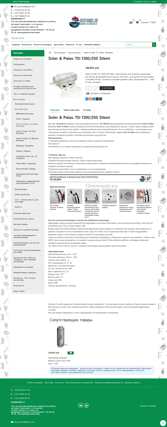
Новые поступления (22, 59)
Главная (16, 44)
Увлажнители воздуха (25, 104)
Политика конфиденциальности (108, 382)
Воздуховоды (21, 189)
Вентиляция (59, 52)
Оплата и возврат (43, 44)
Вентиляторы (74, 52)
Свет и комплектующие (24, 94)
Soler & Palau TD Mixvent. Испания (27, 139)
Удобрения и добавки (23, 267)
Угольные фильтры (22, 213)
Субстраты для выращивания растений (26, 251)
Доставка (59, 44)
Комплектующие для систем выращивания (26, 243)
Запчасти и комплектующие (26, 229)
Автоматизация (20, 224)
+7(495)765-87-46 (22, 10)
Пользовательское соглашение (79, 382)
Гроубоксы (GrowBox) (22, 70)
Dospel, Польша (23, 151)
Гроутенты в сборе (22, 81)
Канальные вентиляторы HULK (27, 175)
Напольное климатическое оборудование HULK (28, 182)
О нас (79, 44)
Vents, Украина (23, 119)
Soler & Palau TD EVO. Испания (26, 132)
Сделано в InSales (148, 406)
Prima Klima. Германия (26, 163)
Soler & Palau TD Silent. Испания (98, 52)
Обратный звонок (17, 38)
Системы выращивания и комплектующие (24, 236)
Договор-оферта (132, 382)
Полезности (18, 285)
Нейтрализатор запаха (23, 218)
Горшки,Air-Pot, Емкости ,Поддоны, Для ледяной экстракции (24, 259)
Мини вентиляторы (24, 113)
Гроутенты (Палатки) (22, 75)
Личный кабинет (92, 44)
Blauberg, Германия (24, 145)
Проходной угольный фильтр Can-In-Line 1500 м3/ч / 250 (59, 361)
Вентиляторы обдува (25, 168)
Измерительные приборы (24, 272)
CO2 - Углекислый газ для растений (27, 200)
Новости (70, 44)
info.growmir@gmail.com (24, 6)
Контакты (27, 44)
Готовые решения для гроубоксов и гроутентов (24, 87)
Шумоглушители (22, 194)
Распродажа (18, 64)
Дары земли (19, 291)
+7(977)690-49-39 (22, 13)
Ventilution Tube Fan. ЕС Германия (26, 157)
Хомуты (18, 207)
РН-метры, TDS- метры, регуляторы (24, 279)
